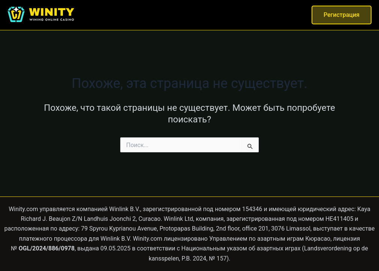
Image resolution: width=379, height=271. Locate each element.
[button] (342, 15)
